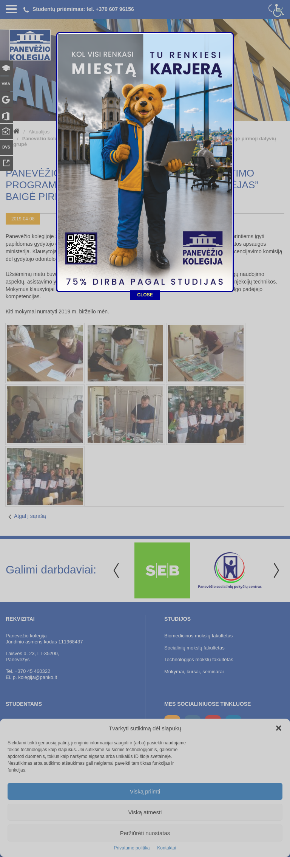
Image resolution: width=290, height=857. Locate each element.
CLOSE (145, 269)
